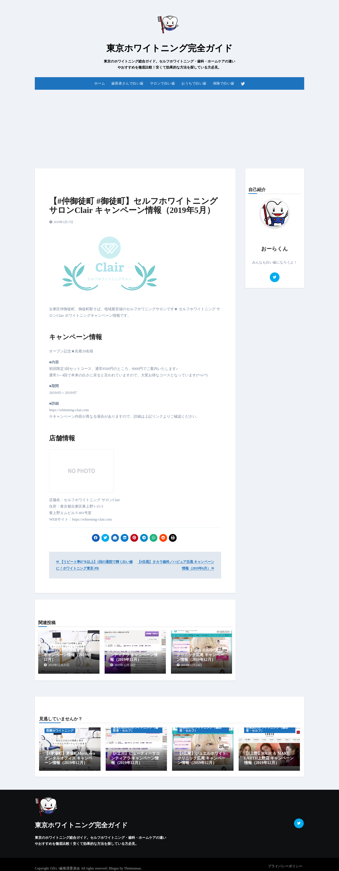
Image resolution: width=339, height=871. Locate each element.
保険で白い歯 (223, 83)
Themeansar (132, 864)
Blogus (114, 864)
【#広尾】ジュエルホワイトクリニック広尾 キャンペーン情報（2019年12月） (200, 655)
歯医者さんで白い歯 (127, 83)
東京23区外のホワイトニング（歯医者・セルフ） (135, 727)
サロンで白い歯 (162, 83)
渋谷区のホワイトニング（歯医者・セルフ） (200, 727)
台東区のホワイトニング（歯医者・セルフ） (267, 727)
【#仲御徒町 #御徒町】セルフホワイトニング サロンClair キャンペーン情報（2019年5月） (133, 206)
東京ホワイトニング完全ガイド (169, 48)
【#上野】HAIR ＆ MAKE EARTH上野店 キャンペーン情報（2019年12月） (269, 756)
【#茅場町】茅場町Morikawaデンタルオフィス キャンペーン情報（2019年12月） (68, 652)
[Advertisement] (169, 126)
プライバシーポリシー (285, 862)
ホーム (99, 83)
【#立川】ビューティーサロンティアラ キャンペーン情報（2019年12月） (134, 655)
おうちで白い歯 (193, 83)
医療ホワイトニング (60, 728)
